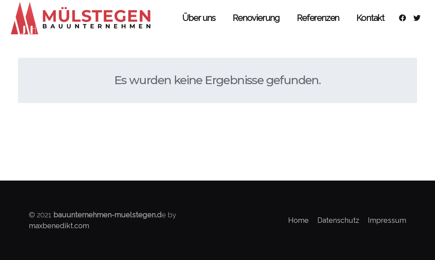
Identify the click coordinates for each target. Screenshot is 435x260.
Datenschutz (338, 220)
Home (298, 220)
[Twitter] (417, 18)
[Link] (83, 18)
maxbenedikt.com (59, 225)
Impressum (387, 220)
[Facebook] (402, 18)
